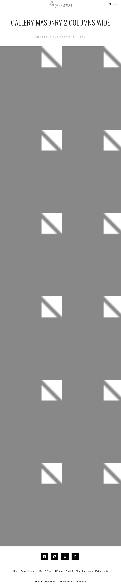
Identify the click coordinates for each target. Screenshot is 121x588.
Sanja (23, 571)
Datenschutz (101, 571)
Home (16, 571)
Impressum (87, 571)
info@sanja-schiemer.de (74, 581)
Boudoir (70, 571)
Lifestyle (59, 571)
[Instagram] (55, 556)
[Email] (65, 556)
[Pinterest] (76, 556)
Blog (78, 571)
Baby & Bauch (46, 571)
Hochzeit (32, 571)
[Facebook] (45, 556)
